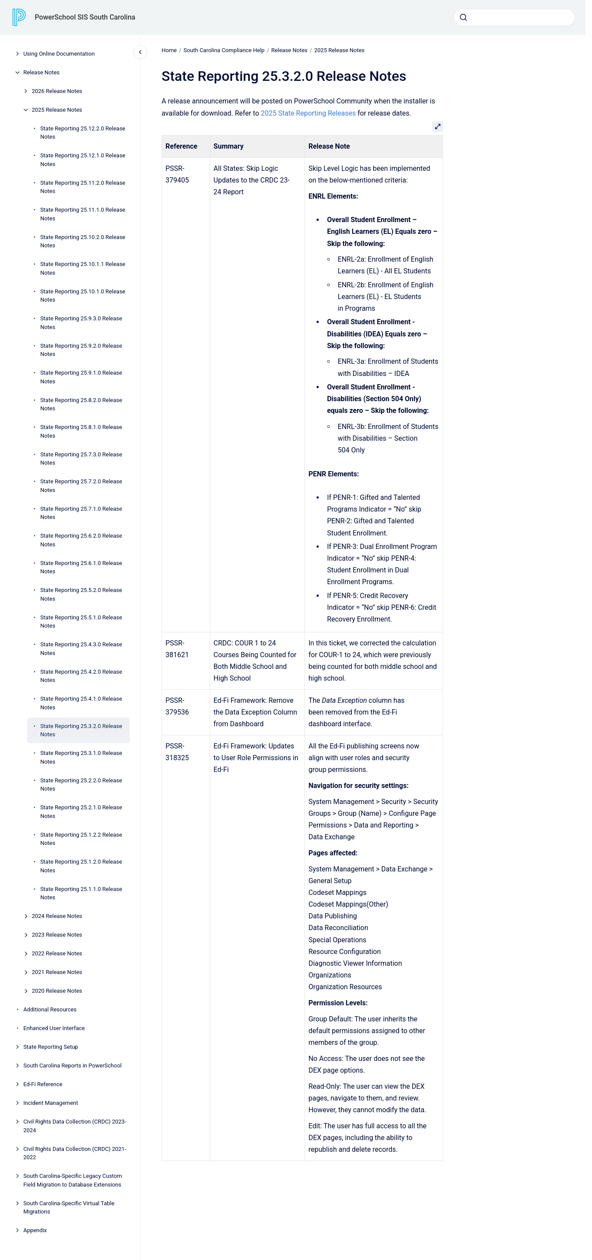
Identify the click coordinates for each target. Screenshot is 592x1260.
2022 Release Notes (57, 953)
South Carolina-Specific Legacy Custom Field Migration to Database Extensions (72, 1180)
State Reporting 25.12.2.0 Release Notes (83, 132)
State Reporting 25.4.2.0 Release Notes (81, 676)
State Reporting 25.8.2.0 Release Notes (81, 404)
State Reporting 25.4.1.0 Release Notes (81, 703)
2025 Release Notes (57, 109)
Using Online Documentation (59, 53)
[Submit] (463, 17)
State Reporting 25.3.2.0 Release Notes (81, 730)
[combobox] (514, 17)
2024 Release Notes (57, 916)
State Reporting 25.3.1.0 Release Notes (81, 757)
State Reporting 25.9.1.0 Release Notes (81, 377)
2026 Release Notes (57, 91)
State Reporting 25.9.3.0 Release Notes (81, 322)
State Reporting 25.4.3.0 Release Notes (81, 648)
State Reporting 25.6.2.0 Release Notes (81, 540)
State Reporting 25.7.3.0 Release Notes (81, 458)
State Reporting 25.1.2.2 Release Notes (81, 839)
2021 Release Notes (57, 972)
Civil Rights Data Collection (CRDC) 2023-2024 (74, 1126)
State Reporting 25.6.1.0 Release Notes (81, 567)
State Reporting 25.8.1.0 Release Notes (81, 431)
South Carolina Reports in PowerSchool (72, 1065)
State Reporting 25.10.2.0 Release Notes (83, 241)
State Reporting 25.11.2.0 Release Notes (83, 187)
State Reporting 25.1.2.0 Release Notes (81, 866)
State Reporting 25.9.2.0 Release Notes (81, 350)
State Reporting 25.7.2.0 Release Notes (81, 485)
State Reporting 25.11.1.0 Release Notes (83, 214)
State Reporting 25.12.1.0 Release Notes (83, 159)
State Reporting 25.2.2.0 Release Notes (81, 784)
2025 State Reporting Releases (308, 113)
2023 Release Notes (57, 934)
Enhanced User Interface (54, 1028)
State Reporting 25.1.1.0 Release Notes (81, 893)
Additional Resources (50, 1009)
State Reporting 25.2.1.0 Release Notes (81, 811)
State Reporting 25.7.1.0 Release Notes (81, 513)
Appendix (35, 1230)
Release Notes (41, 72)
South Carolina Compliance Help (224, 50)
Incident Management (50, 1103)
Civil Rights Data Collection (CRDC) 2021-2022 (74, 1153)
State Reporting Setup (50, 1047)
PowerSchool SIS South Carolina (85, 17)
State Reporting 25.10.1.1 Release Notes (83, 268)
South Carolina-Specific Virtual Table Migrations (69, 1207)
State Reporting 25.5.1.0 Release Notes (81, 621)
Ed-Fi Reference (43, 1084)
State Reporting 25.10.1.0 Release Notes (83, 295)
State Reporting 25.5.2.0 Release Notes (81, 594)
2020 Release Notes (57, 990)
